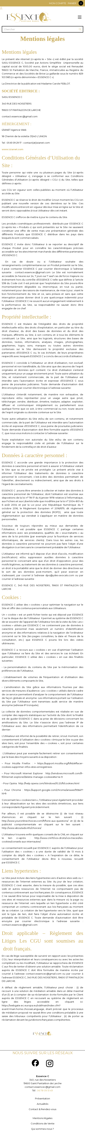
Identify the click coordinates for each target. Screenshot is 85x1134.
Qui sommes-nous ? (42, 1128)
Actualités (42, 1103)
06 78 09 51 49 (45, 1090)
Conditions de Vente (42, 1123)
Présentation (42, 1098)
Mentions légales (42, 1118)
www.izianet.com (12, 149)
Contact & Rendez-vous (42, 1109)
